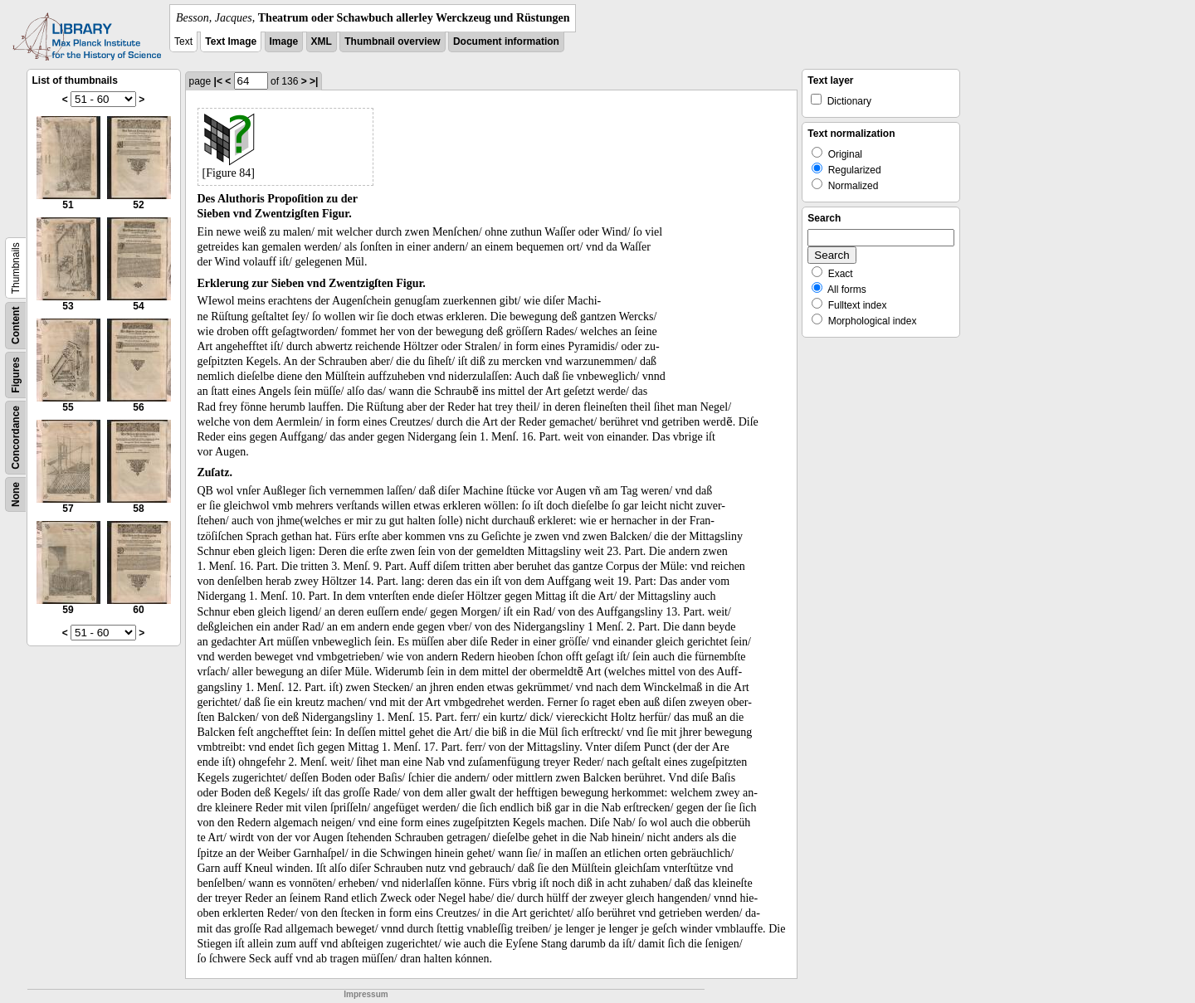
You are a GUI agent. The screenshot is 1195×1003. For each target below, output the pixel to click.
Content (16, 325)
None (16, 494)
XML (321, 41)
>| (314, 81)
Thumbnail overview (392, 41)
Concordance (16, 438)
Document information (506, 41)
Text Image (230, 41)
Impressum (366, 994)
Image (284, 41)
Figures (16, 374)
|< (218, 81)
